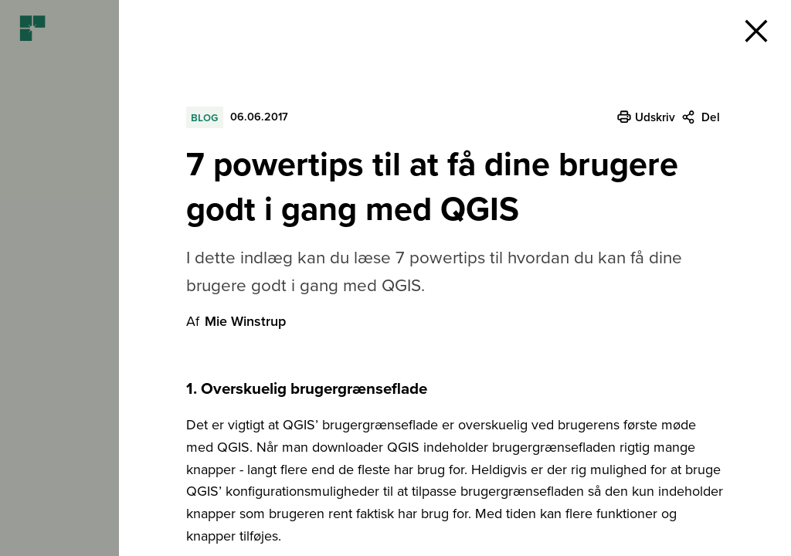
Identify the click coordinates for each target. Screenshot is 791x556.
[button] (756, 31)
